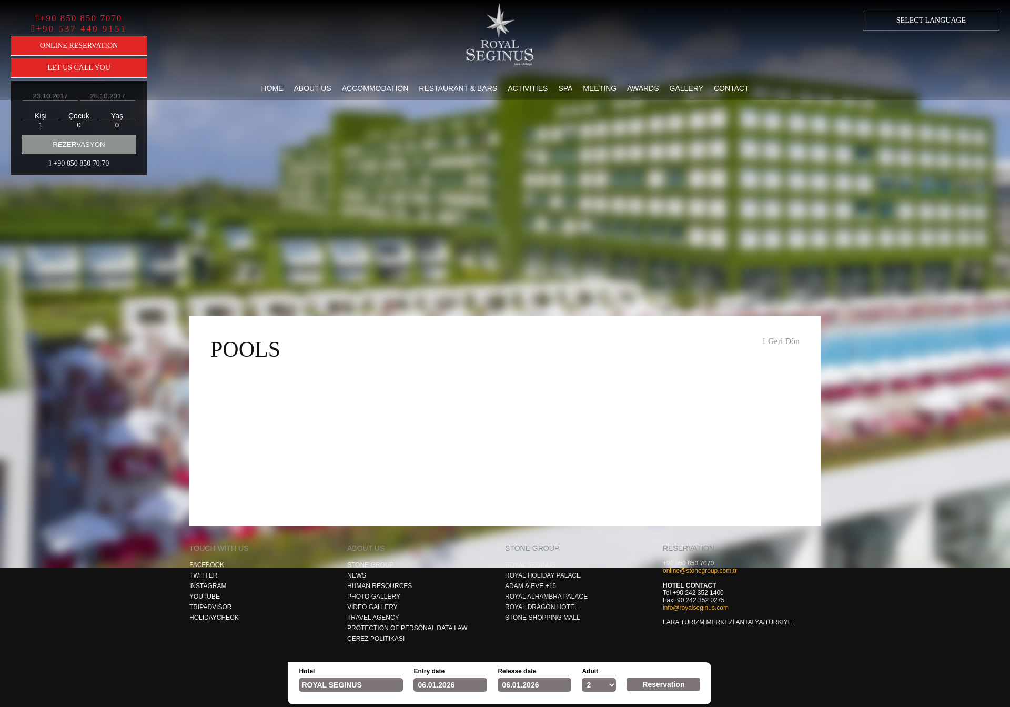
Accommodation (375, 88)
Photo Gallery (373, 596)
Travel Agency (373, 617)
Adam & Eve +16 (530, 586)
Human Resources (379, 586)
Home (272, 88)
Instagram (207, 586)
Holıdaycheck (214, 617)
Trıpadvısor (210, 607)
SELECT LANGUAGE (931, 20)
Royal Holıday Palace (543, 575)
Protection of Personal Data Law (407, 628)
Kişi (41, 116)
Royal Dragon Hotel (541, 607)
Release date (517, 671)
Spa (565, 88)
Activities (528, 88)
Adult (590, 671)
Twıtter (203, 575)
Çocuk (78, 116)
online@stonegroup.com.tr (700, 570)
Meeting (600, 88)
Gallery (686, 88)
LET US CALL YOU (78, 68)
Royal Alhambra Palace (546, 596)
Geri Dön (781, 341)
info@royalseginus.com (696, 607)
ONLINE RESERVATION (79, 45)
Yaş (117, 116)
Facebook (206, 565)
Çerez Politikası (376, 638)
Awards (643, 88)
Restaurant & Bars (458, 88)
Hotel (307, 671)
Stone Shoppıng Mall (542, 617)
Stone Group (370, 565)
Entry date (429, 671)
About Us (312, 88)
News (356, 575)
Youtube (204, 596)
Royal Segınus (530, 565)
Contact (731, 88)
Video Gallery (372, 607)
